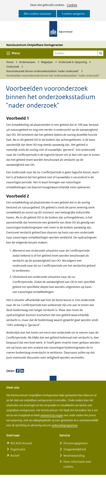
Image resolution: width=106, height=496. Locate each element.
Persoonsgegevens (75, 443)
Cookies (72, 5)
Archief (14, 455)
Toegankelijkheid (74, 449)
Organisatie (17, 449)
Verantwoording (74, 455)
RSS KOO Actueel (21, 443)
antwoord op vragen (51, 415)
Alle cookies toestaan (37, 13)
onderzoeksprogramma (65, 425)
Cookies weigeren (73, 13)
